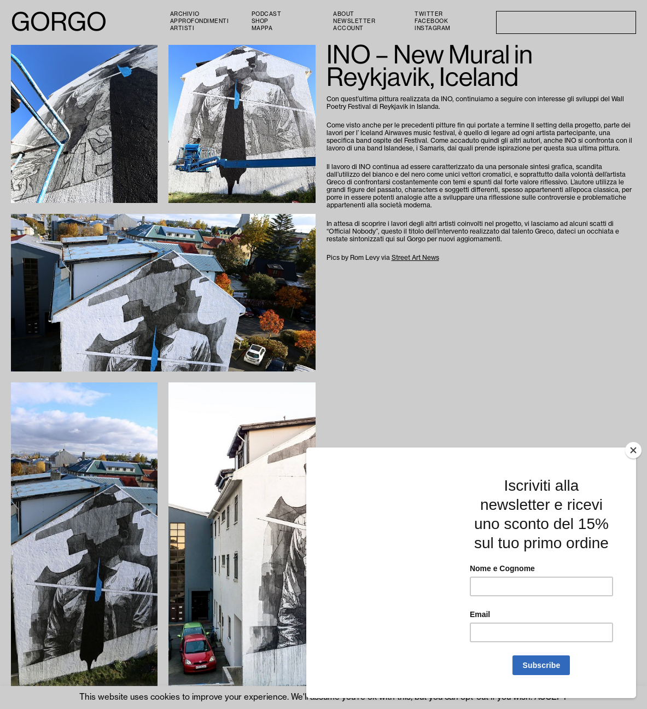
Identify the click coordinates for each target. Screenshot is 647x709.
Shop (260, 21)
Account (348, 28)
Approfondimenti (199, 21)
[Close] (633, 450)
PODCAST (267, 14)
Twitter (429, 14)
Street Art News (415, 257)
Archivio (185, 14)
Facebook (431, 21)
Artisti (182, 28)
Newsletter (354, 21)
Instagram (433, 28)
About (343, 14)
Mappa (262, 28)
